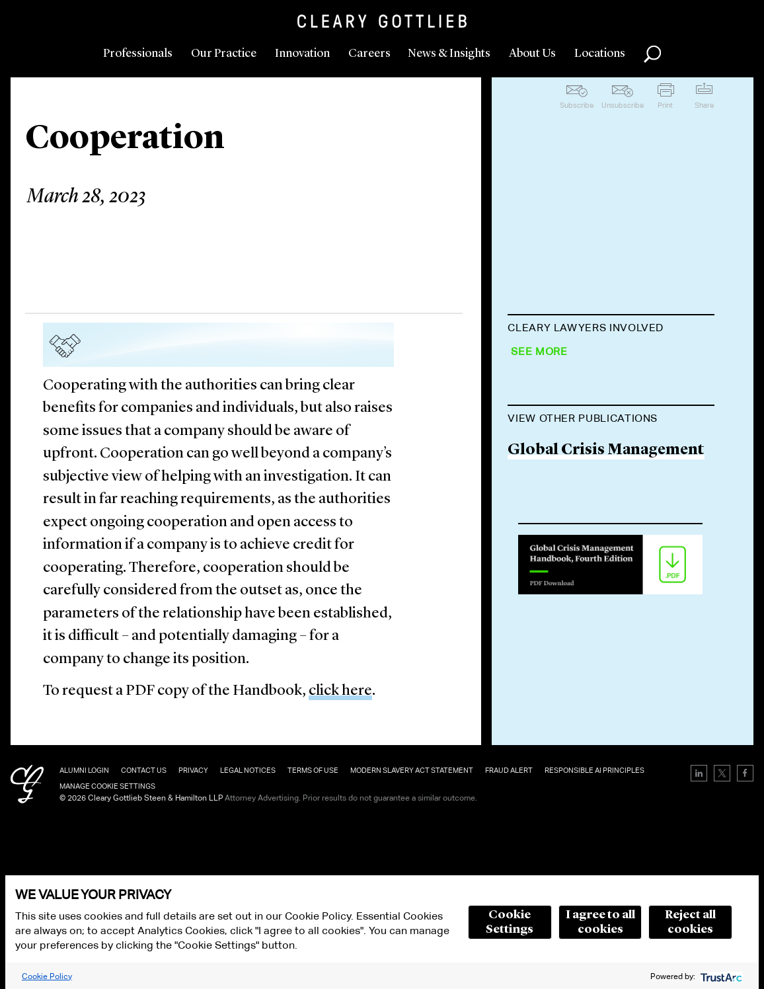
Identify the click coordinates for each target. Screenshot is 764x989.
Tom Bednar (552, 360)
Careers (369, 53)
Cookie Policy (47, 976)
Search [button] (652, 54)
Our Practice (223, 53)
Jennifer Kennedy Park (590, 512)
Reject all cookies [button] (690, 922)
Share (704, 105)
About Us (532, 53)
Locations (599, 53)
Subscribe (576, 105)
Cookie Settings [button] (509, 922)
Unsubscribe (622, 105)
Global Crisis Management (606, 719)
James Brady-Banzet (580, 410)
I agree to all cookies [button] (600, 922)
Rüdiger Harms (564, 563)
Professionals (137, 53)
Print (665, 105)
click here (340, 691)
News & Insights (449, 53)
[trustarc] (720, 976)
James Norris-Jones (579, 461)
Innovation (302, 53)
